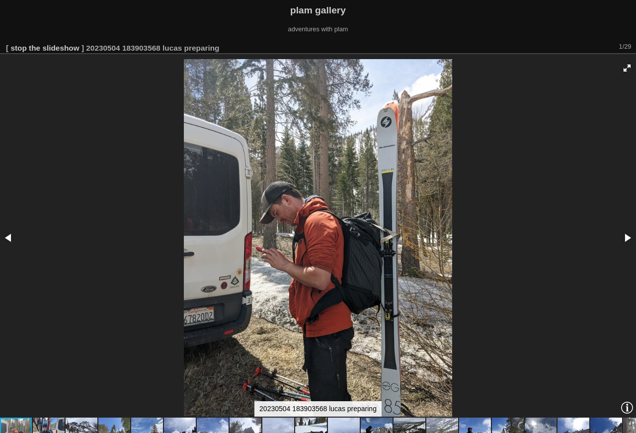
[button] (627, 68)
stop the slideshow (44, 48)
